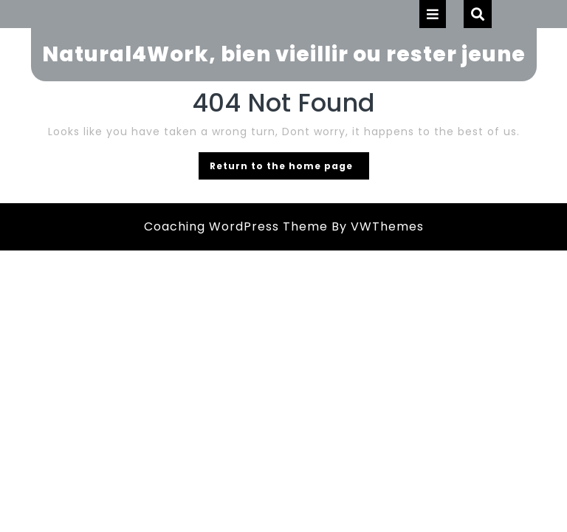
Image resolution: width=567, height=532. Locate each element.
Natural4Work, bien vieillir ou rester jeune (284, 54)
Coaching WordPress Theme (236, 226)
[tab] (432, 14)
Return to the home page (289, 168)
